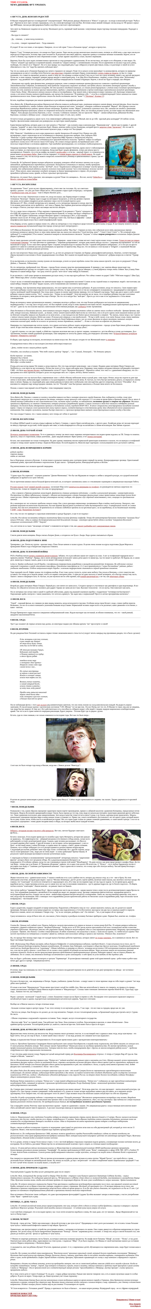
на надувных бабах (29, 154)
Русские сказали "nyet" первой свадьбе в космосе (30, 487)
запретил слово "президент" (110, 127)
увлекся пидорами (94, 437)
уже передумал (57, 73)
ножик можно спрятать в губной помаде (76, 154)
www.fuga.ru (135, 1306)
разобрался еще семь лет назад (24, 193)
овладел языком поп (18, 226)
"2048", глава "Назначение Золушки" (25, 510)
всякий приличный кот (89, 576)
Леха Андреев (135, 1304)
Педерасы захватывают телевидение (24, 434)
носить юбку (61, 152)
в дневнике (110, 340)
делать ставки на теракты (108, 73)
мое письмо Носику (32, 370)
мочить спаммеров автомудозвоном (43, 556)
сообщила (82, 307)
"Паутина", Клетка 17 (94, 96)
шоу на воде (42, 705)
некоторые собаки (117, 576)
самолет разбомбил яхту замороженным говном (96, 526)
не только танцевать (103, 938)
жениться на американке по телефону (84, 487)
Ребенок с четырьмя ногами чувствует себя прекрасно (32, 831)
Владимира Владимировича (85, 1054)
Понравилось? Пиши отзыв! (128, 1300)
